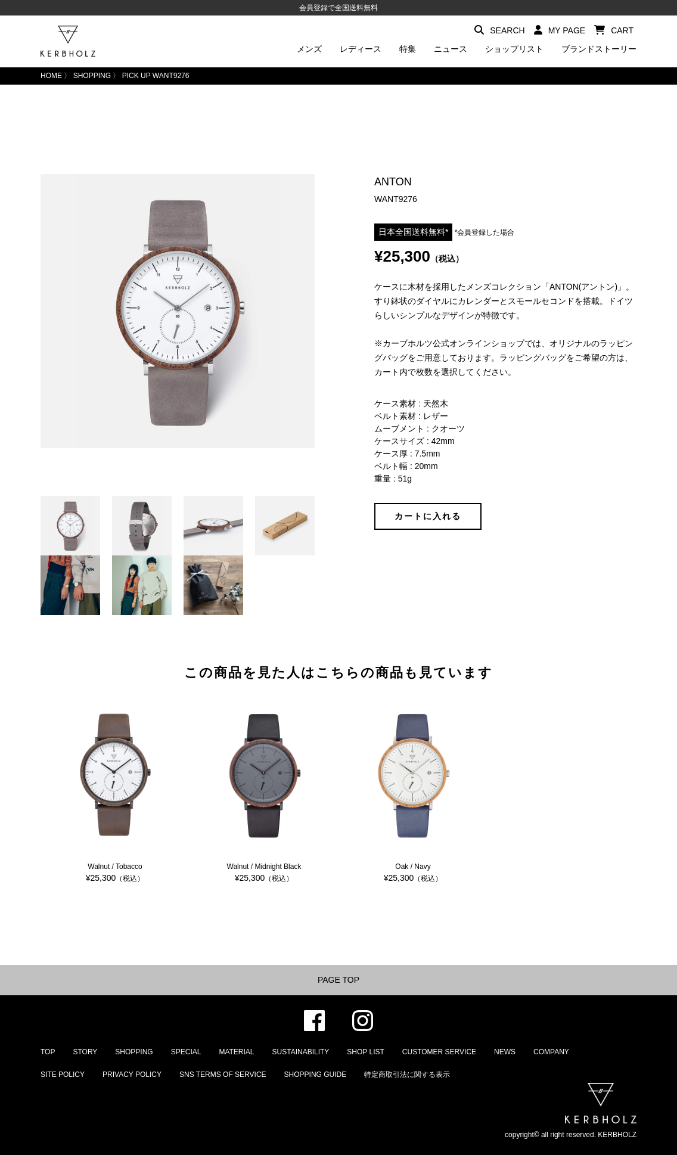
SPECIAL (186, 1052)
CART (613, 30)
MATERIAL (236, 1052)
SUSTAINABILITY (301, 1052)
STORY (85, 1052)
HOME (51, 76)
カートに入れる (428, 516)
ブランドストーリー (598, 49)
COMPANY (551, 1052)
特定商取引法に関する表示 (407, 1074)
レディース (360, 49)
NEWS (504, 1052)
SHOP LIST (365, 1052)
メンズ (309, 49)
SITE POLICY (63, 1074)
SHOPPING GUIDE (315, 1074)
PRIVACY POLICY (132, 1074)
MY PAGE (560, 30)
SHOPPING (92, 76)
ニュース (450, 49)
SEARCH (499, 30)
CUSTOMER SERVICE (439, 1052)
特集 (407, 49)
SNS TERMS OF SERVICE (222, 1074)
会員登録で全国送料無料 (338, 8)
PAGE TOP (338, 980)
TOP (48, 1052)
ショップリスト (514, 49)
